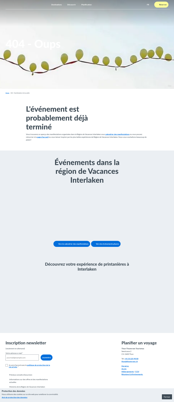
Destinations (56, 4)
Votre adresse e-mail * (14, 353)
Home (7, 93)
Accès (124, 369)
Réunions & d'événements (132, 374)
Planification (86, 4)
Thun (169, 85)
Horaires (125, 366)
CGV (137, 371)
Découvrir (71, 4)
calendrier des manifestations (117, 134)
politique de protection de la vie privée (29, 366)
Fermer (167, 397)
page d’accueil (42, 137)
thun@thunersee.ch (130, 361)
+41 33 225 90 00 (131, 359)
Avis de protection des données (14, 397)
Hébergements (128, 371)
